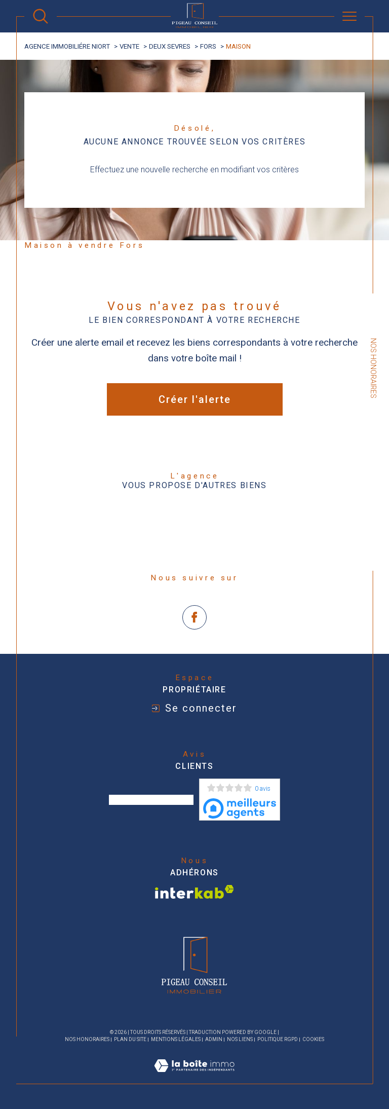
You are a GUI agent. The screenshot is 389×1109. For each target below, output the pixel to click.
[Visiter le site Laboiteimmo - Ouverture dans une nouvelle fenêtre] (194, 1077)
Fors (208, 46)
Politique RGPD (277, 1039)
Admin (213, 1039)
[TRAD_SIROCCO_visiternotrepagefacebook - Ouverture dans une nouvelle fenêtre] (194, 617)
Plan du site (130, 1039)
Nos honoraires (87, 1039)
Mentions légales (176, 1039)
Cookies (313, 1039)
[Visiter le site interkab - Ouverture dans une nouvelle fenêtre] (194, 892)
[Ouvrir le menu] (349, 16)
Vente (129, 46)
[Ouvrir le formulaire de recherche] (40, 16)
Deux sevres (169, 46)
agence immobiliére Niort (67, 46)
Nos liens (240, 1039)
